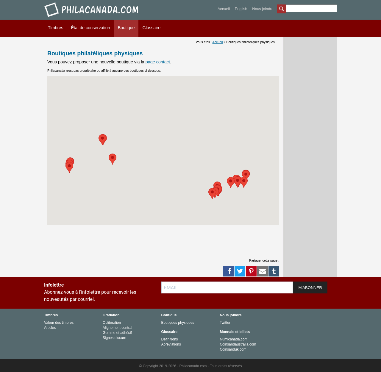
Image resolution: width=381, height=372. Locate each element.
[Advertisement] (163, 238)
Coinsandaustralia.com (238, 344)
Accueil (224, 9)
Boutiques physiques (177, 323)
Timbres (55, 27)
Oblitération (112, 323)
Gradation (111, 315)
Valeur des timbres (59, 323)
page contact (158, 62)
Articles (50, 328)
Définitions (169, 339)
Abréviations (171, 344)
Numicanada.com (233, 339)
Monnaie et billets (235, 332)
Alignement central (117, 328)
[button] (246, 175)
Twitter (225, 323)
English (241, 9)
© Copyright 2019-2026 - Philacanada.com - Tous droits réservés (190, 366)
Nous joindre (263, 9)
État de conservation (90, 27)
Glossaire (151, 27)
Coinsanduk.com (233, 349)
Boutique (126, 27)
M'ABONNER (310, 287)
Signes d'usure (114, 338)
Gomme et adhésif (117, 333)
